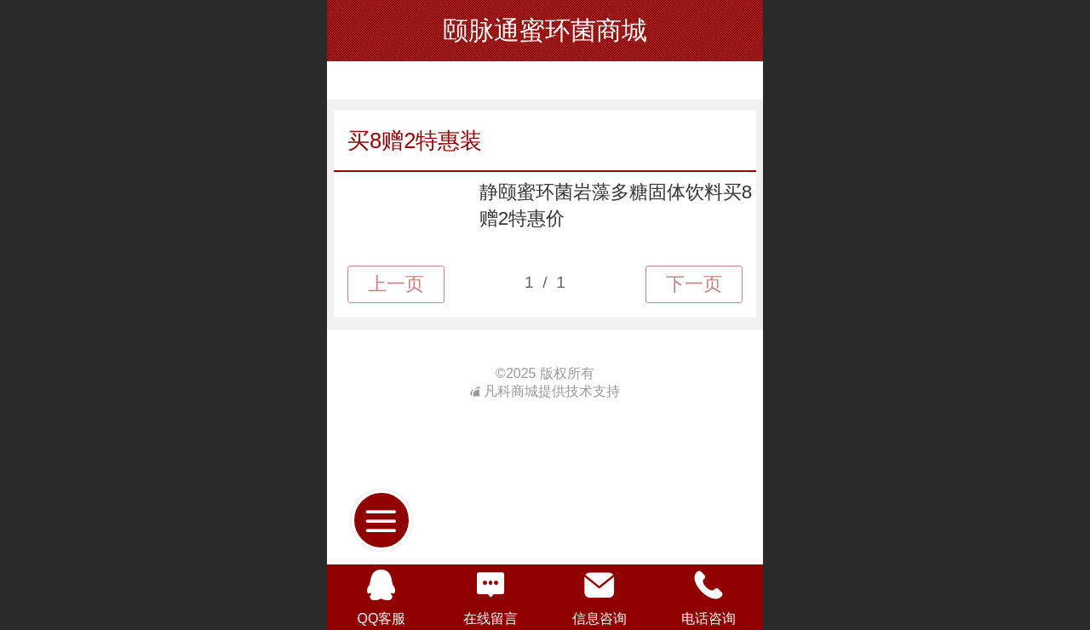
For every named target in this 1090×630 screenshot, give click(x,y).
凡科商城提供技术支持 (545, 391)
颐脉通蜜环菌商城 (545, 30)
